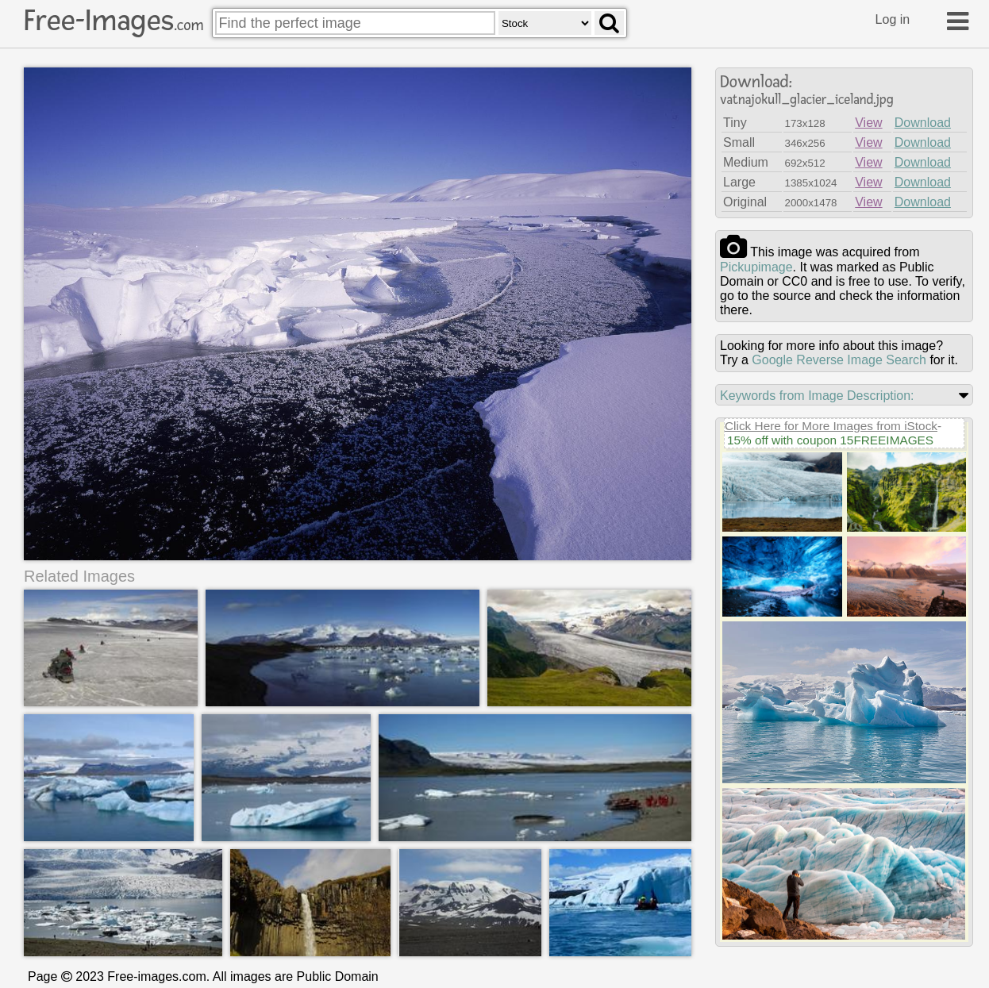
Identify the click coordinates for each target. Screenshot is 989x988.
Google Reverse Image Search (839, 360)
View (868, 122)
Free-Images (113, 20)
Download (923, 122)
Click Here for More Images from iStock (831, 425)
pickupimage (756, 267)
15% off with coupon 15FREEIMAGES (830, 440)
